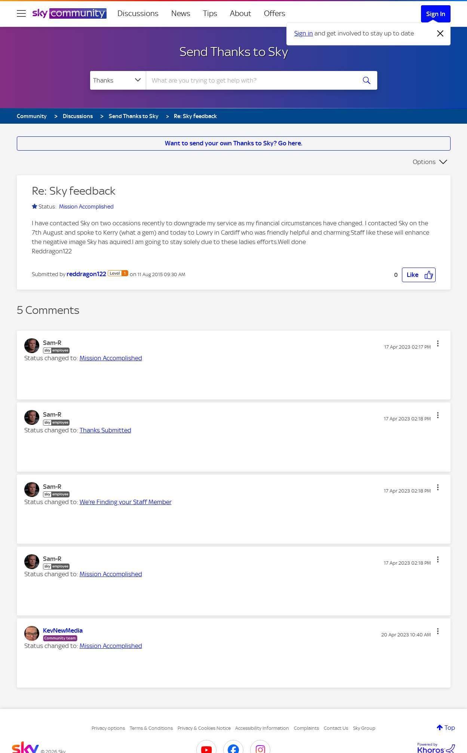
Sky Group (364, 728)
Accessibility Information (262, 728)
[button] (419, 275)
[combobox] (250, 80)
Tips (210, 13)
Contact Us (336, 728)
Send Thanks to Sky (233, 51)
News (180, 13)
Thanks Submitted (105, 430)
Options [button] (424, 162)
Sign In (435, 14)
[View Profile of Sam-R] (52, 342)
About (240, 13)
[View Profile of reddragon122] (86, 274)
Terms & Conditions (151, 728)
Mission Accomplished (86, 206)
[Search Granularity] (118, 80)
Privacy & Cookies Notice (204, 728)
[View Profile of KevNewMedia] (63, 630)
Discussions (138, 13)
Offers (274, 13)
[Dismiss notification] (440, 34)
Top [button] (450, 727)
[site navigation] (21, 13)
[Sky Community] (70, 13)
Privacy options (108, 728)
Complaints (306, 728)
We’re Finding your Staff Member (126, 502)
